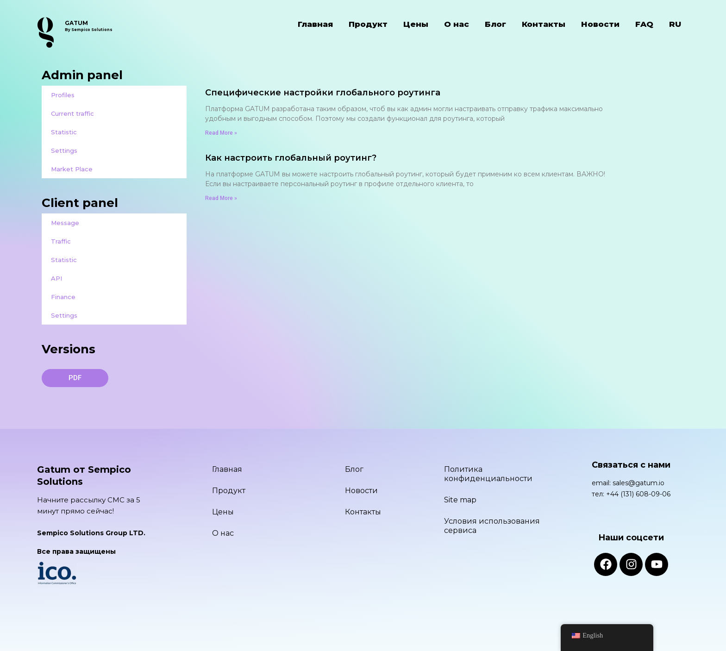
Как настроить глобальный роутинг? (290, 158)
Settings (64, 150)
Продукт (368, 24)
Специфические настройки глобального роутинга (322, 93)
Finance (63, 296)
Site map (460, 499)
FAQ (644, 24)
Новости (600, 24)
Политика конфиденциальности (488, 474)
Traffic (61, 241)
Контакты (543, 24)
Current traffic (72, 113)
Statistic (64, 132)
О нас (456, 24)
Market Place (72, 169)
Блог (495, 24)
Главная (315, 24)
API (56, 278)
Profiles (63, 95)
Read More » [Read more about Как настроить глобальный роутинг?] (221, 198)
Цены (415, 24)
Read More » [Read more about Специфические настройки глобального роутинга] (221, 133)
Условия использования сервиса (492, 526)
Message (65, 222)
